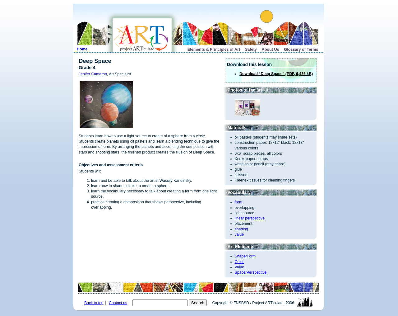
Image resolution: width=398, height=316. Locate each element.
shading (241, 229)
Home (82, 49)
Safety (251, 49)
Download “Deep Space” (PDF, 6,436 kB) (276, 74)
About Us (270, 49)
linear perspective (250, 218)
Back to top (94, 303)
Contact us (118, 303)
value (239, 234)
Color (239, 262)
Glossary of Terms (301, 49)
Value (239, 267)
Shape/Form (245, 256)
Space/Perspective (251, 272)
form (239, 202)
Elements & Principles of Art (213, 49)
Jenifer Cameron (93, 74)
